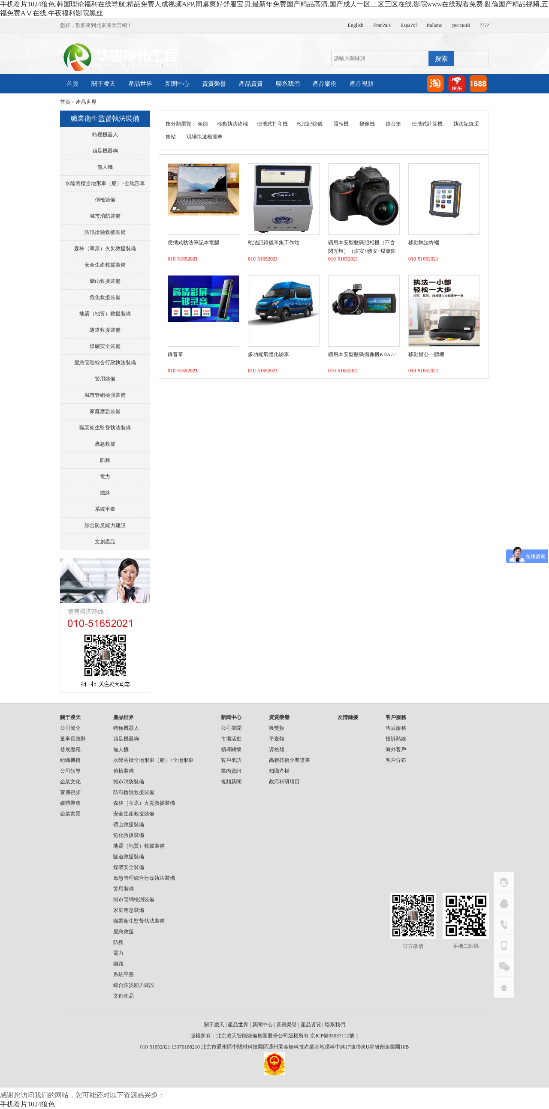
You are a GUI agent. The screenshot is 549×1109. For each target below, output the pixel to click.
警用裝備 (105, 379)
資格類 (276, 749)
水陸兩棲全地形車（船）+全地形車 (105, 183)
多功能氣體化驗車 (268, 354)
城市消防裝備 (105, 216)
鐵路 (105, 493)
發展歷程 (70, 749)
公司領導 (70, 771)
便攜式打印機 (272, 124)
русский (461, 25)
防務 (105, 460)
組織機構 (70, 760)
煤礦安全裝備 (105, 346)
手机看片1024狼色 (27, 1104)
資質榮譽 (214, 84)
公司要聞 (231, 728)
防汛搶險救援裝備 (105, 232)
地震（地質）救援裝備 (105, 314)
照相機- (341, 124)
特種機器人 (105, 135)
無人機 (105, 167)
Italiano (435, 25)
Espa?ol (409, 25)
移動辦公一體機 (426, 354)
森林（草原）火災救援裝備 (105, 249)
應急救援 (105, 444)
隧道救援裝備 (105, 330)
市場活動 (231, 739)
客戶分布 (396, 760)
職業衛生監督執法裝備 (105, 428)
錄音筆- (394, 124)
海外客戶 (396, 749)
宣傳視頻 (70, 792)
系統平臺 (105, 509)
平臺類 (276, 739)
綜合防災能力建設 (105, 525)
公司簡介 (70, 728)
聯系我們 (288, 84)
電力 (105, 477)
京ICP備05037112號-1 (334, 1036)
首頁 (72, 84)
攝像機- (368, 124)
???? (484, 25)
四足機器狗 (105, 151)
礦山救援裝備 (105, 281)
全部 (203, 124)
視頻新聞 (231, 782)
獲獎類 (276, 728)
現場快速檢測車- (205, 137)
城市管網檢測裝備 (105, 395)
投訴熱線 (396, 739)
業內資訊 (231, 771)
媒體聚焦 (70, 803)
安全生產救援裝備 (105, 265)
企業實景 (70, 814)
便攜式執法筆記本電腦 (193, 243)
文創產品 (105, 542)
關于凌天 (103, 84)
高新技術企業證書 (289, 760)
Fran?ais (382, 25)
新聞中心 (177, 84)
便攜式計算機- (428, 124)
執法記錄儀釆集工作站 (273, 243)
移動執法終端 (232, 124)
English (356, 25)
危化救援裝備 (105, 297)
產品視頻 (362, 84)
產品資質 (251, 84)
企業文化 (70, 782)
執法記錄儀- (310, 124)
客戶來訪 (231, 760)
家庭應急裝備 (105, 411)
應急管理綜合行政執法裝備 (105, 363)
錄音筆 (175, 354)
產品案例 (325, 84)
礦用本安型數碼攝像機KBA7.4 (362, 354)
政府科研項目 (284, 782)
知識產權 (279, 771)
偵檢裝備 (105, 200)
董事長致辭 (73, 739)
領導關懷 (231, 749)
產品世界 (140, 84)
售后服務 (396, 728)
